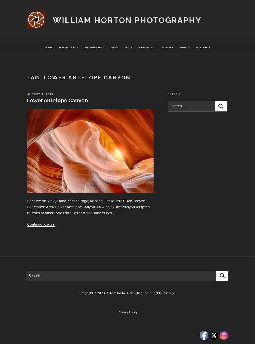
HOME (49, 47)
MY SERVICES (95, 47)
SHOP (185, 47)
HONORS (167, 47)
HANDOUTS (203, 47)
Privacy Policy (127, 312)
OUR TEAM (147, 47)
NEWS (114, 47)
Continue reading (41, 224)
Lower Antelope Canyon (57, 100)
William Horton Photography (127, 20)
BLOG (128, 47)
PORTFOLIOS (69, 47)
